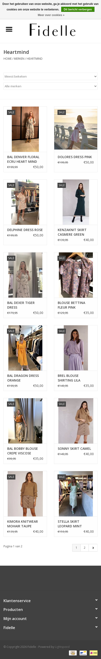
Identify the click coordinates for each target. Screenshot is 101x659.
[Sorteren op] (50, 76)
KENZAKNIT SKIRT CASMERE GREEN (72, 232)
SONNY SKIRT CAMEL (74, 448)
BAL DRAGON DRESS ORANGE (23, 377)
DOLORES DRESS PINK (75, 157)
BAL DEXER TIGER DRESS (21, 305)
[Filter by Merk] (50, 86)
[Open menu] (9, 29)
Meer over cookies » (51, 15)
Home (7, 59)
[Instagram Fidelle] (54, 580)
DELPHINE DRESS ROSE (25, 230)
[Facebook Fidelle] (46, 580)
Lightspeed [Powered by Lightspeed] (62, 647)
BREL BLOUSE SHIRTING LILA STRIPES (69, 378)
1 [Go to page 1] (76, 548)
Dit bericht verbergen (78, 9)
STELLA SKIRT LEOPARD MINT (70, 523)
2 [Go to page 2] (84, 548)
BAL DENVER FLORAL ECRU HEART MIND (23, 159)
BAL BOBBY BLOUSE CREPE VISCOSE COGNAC (22, 451)
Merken (19, 59)
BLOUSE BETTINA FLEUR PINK (71, 305)
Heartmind (35, 59)
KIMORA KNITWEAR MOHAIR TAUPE (22, 523)
